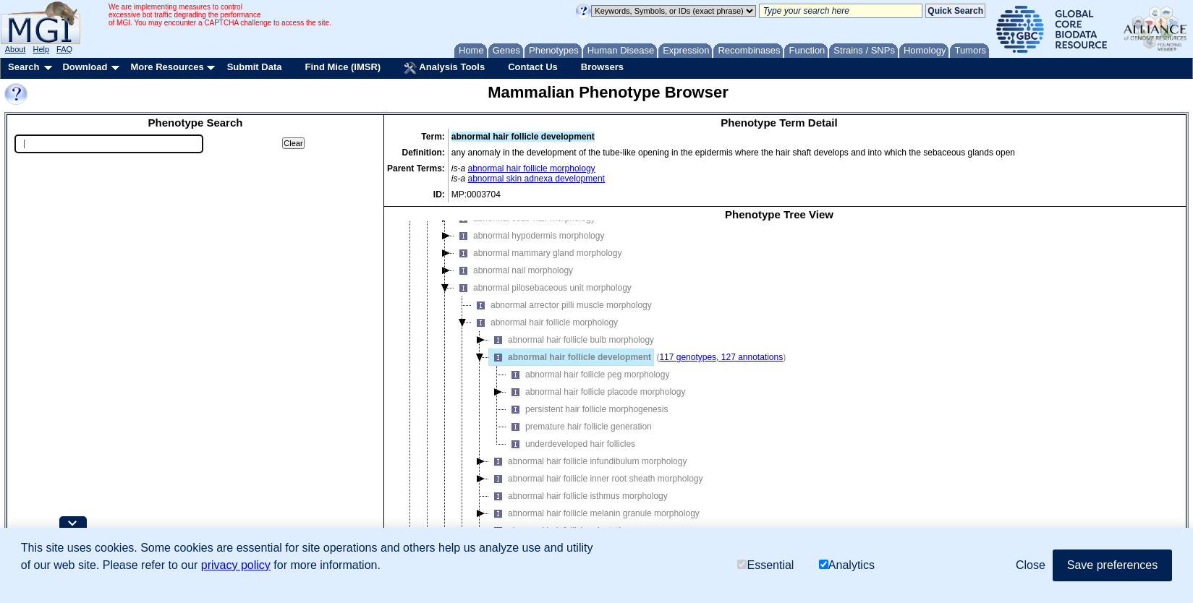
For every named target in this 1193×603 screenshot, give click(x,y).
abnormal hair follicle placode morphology (595, 392)
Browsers (602, 66)
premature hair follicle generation (579, 426)
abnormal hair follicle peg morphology (587, 374)
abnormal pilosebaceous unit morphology (543, 287)
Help (41, 49)
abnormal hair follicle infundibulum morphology (588, 461)
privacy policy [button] (236, 565)
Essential (765, 565)
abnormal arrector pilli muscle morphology (562, 305)
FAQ (64, 49)
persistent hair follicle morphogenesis (587, 409)
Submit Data (254, 66)
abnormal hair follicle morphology (531, 168)
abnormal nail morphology (513, 270)
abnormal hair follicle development (570, 357)
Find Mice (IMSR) (343, 66)
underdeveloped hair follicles (570, 444)
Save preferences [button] (1112, 565)
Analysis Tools (444, 67)
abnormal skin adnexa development (536, 179)
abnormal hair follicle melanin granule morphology (594, 513)
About (15, 49)
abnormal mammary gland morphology (537, 253)
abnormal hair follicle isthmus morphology (578, 496)
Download (84, 66)
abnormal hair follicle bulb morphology (571, 339)
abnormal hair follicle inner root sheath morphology (595, 478)
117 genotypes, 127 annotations (721, 357)
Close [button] (1030, 565)
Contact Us (533, 66)
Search (23, 66)
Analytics (847, 565)
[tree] (779, 390)
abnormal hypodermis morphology (529, 235)
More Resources (166, 66)
